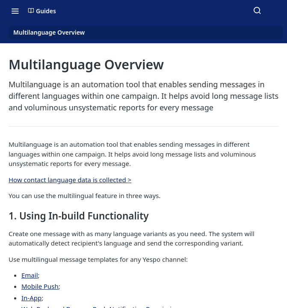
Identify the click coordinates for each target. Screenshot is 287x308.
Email (29, 275)
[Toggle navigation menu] (15, 10)
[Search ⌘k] (257, 10)
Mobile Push (40, 286)
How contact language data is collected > (70, 179)
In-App (31, 297)
